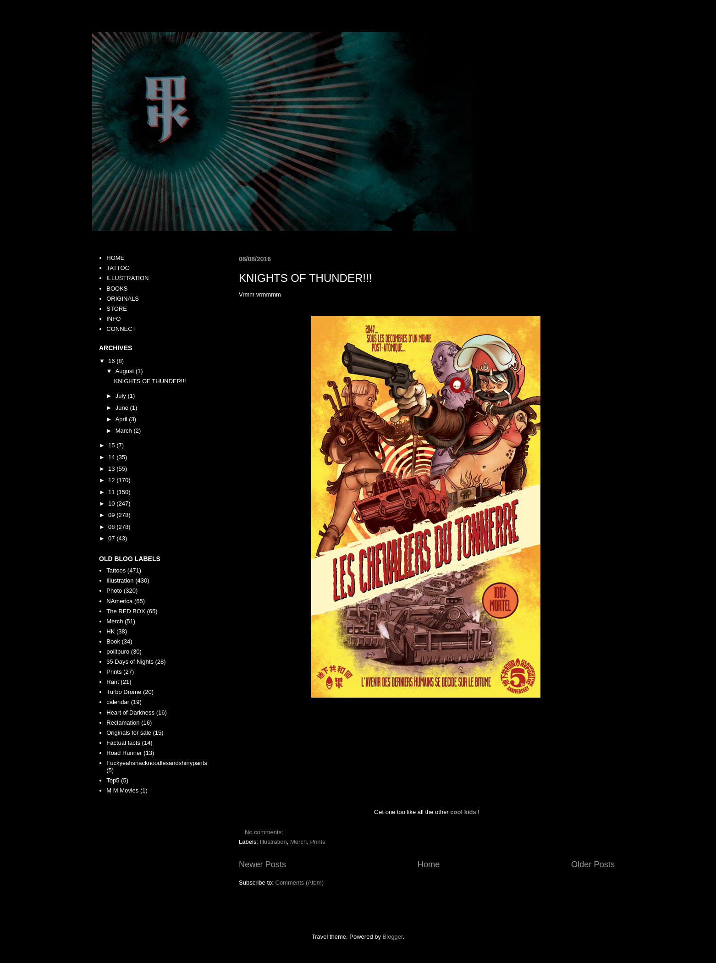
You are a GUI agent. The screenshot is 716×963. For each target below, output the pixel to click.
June (123, 407)
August (126, 371)
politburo (117, 651)
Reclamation (122, 722)
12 (112, 480)
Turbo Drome (123, 691)
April (122, 419)
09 (112, 515)
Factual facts (123, 742)
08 (112, 526)
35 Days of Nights (130, 661)
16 (112, 361)
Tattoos (116, 570)
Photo (114, 590)
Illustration (273, 841)
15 (112, 445)
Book (113, 641)
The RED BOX (125, 611)
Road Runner (124, 752)
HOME (115, 257)
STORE (116, 308)
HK (110, 631)
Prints (317, 841)
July (122, 395)
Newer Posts (262, 864)
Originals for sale (128, 732)
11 (112, 492)
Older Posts (593, 864)
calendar (117, 702)
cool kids (463, 812)
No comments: (265, 832)
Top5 (112, 780)
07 (112, 538)
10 (112, 503)
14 (112, 457)
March (125, 430)
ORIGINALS (122, 298)
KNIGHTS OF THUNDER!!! (305, 278)
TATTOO (118, 267)
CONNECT (121, 328)
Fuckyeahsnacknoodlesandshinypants (156, 762)
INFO (113, 318)
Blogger (393, 936)
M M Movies (122, 790)
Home (429, 864)
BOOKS (116, 288)
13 (112, 468)
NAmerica (119, 601)
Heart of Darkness (130, 712)
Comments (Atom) (299, 882)
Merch (298, 841)
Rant (112, 681)
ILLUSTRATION (127, 278)
